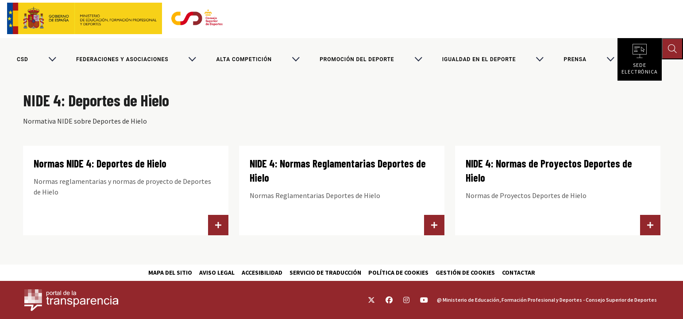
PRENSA (575, 59)
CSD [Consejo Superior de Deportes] (22, 59)
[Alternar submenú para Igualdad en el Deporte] (540, 59)
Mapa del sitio (170, 272)
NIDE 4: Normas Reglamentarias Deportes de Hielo (338, 170)
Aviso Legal (217, 272)
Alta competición (244, 59)
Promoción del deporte (357, 59)
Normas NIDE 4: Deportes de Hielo (100, 163)
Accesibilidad (262, 272)
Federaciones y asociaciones (122, 59)
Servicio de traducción (325, 272)
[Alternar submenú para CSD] (52, 59)
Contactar (518, 272)
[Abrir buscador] (672, 48)
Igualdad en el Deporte (479, 59)
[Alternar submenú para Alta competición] (296, 59)
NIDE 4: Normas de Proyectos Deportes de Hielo (549, 170)
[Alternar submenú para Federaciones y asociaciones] (192, 59)
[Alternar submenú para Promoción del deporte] (418, 59)
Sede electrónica (639, 66)
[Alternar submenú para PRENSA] (610, 59)
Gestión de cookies (465, 272)
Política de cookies (398, 272)
